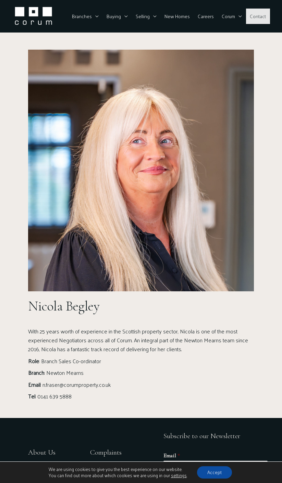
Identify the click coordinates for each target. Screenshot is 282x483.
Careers (206, 16)
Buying (114, 16)
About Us (42, 452)
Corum (228, 16)
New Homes (177, 16)
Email (171, 455)
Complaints (106, 452)
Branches (82, 16)
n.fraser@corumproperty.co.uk (76, 385)
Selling (143, 16)
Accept (214, 472)
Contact (258, 16)
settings (179, 475)
